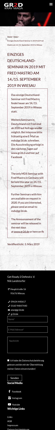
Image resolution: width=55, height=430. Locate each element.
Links (9, 417)
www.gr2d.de (21, 231)
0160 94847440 (19, 305)
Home (9, 37)
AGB (9, 421)
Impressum (12, 425)
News (15, 37)
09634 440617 (18, 301)
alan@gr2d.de (17, 310)
